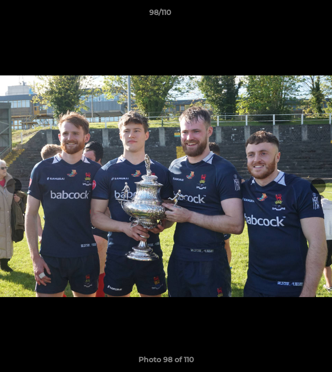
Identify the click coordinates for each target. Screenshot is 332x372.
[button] (295, 15)
